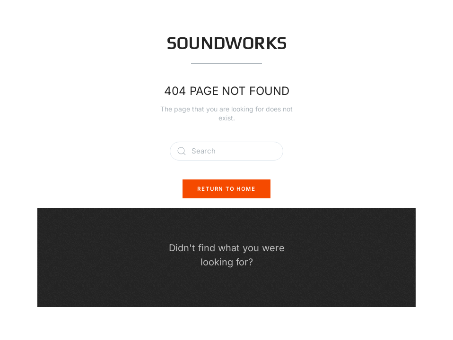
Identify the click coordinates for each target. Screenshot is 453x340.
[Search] (226, 151)
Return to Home (226, 189)
